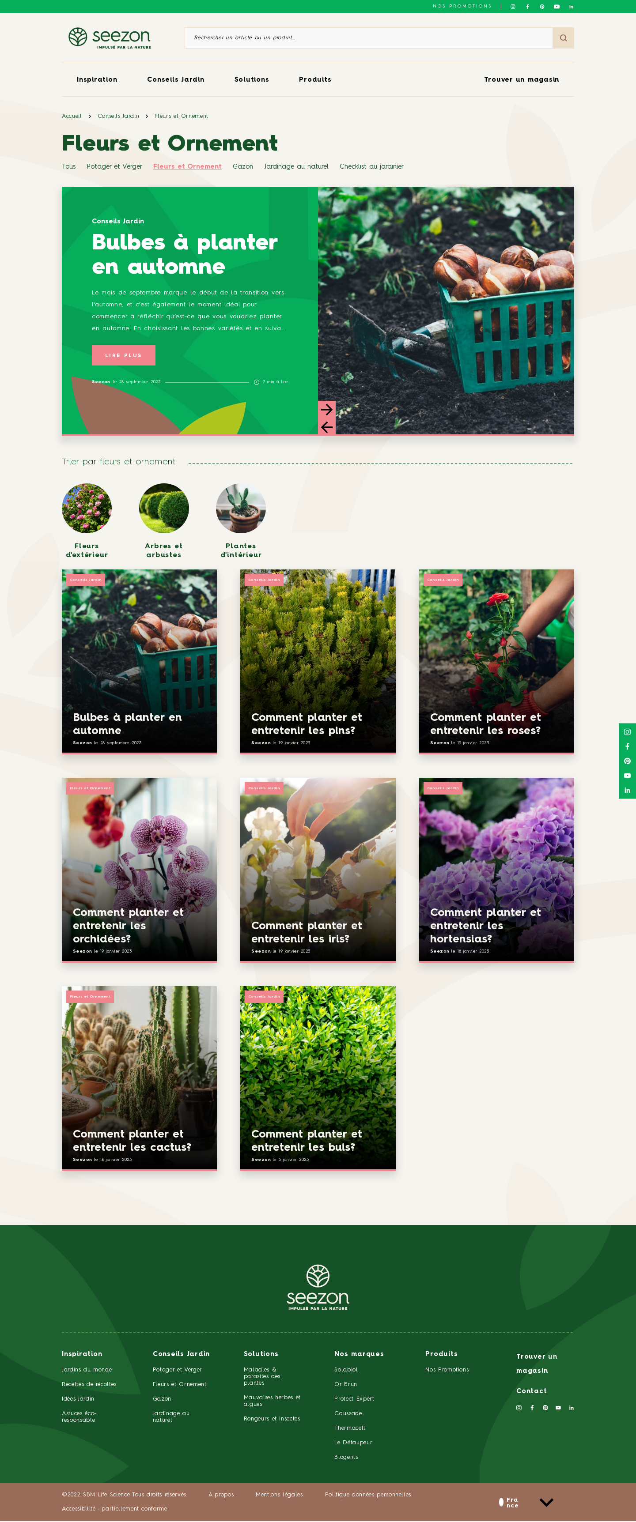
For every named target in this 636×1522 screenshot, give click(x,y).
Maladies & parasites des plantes (262, 1377)
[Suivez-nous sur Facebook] (527, 6)
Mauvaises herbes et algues (272, 1402)
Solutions (252, 80)
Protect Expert (354, 1400)
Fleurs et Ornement (181, 116)
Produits (315, 80)
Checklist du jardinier (372, 167)
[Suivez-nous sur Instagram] (513, 6)
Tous (69, 167)
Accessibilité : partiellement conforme (114, 1510)
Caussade (348, 1415)
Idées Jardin (78, 1400)
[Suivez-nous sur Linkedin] (571, 6)
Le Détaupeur (353, 1444)
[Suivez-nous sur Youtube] (557, 6)
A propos (221, 1496)
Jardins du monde (87, 1371)
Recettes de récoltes (89, 1386)
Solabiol (346, 1371)
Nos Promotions (447, 1371)
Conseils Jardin (175, 80)
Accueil (72, 116)
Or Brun (345, 1386)
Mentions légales (279, 1496)
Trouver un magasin (522, 80)
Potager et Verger (114, 167)
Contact (531, 1393)
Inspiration (97, 80)
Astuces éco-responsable (79, 1418)
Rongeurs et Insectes (272, 1420)
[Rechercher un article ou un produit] (369, 38)
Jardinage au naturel (296, 167)
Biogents (346, 1458)
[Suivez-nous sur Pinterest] (542, 6)
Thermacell (350, 1429)
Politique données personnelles (368, 1496)
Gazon (243, 167)
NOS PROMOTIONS (462, 6)
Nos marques (359, 1355)
